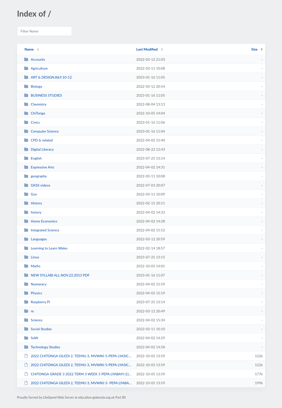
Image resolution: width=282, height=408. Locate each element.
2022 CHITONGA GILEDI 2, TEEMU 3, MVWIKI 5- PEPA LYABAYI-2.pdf (78, 383)
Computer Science (41, 131)
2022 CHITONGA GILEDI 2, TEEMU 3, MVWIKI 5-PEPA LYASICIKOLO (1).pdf (78, 356)
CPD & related (38, 140)
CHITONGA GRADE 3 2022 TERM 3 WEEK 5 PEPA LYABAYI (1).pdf (78, 374)
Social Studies (38, 329)
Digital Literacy (39, 149)
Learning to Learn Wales (46, 248)
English (33, 158)
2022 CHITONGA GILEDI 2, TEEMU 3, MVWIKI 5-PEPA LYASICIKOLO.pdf (78, 365)
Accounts (34, 59)
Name (29, 49)
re (29, 311)
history (32, 212)
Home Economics (41, 221)
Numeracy (35, 284)
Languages (35, 239)
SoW (31, 338)
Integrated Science (41, 230)
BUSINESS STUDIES (43, 95)
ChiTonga (34, 113)
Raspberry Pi (37, 302)
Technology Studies (42, 347)
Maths (32, 266)
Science (33, 320)
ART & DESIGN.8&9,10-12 (48, 77)
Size (254, 49)
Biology (33, 86)
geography (35, 176)
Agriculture (36, 68)
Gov (30, 194)
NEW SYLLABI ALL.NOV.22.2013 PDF (57, 275)
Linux (31, 257)
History (33, 203)
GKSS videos (37, 185)
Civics (32, 122)
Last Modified (147, 49)
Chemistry (35, 104)
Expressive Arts (39, 167)
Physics (33, 293)
